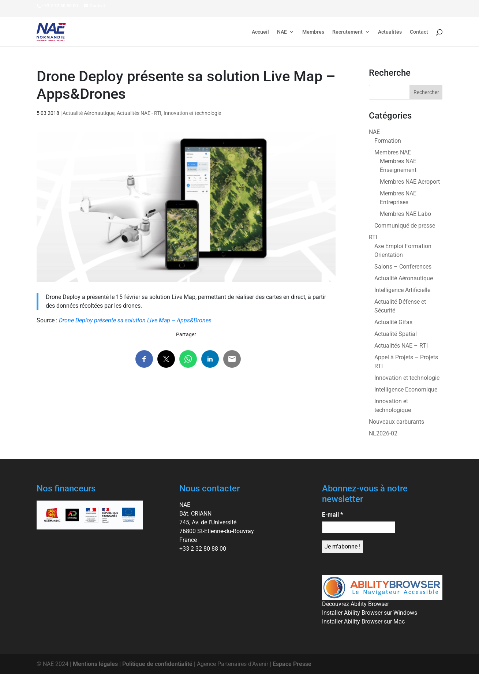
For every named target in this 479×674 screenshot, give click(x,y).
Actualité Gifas (393, 322)
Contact (419, 32)
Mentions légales (95, 663)
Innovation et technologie (192, 113)
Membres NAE (392, 152)
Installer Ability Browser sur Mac (363, 621)
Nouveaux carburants (396, 421)
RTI (373, 237)
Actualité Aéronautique (89, 113)
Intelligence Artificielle (402, 290)
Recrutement (347, 32)
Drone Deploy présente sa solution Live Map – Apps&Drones (135, 320)
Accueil (260, 32)
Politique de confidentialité (157, 663)
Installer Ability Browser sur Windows (369, 612)
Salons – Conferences (402, 266)
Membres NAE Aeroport (410, 181)
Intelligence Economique (405, 389)
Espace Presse (292, 663)
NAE (282, 32)
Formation (387, 140)
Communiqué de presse (404, 225)
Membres (313, 32)
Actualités (390, 32)
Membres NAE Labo (405, 213)
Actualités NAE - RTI (139, 113)
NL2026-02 (383, 433)
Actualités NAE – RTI (401, 345)
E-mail (332, 514)
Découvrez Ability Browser (355, 603)
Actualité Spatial (395, 333)
